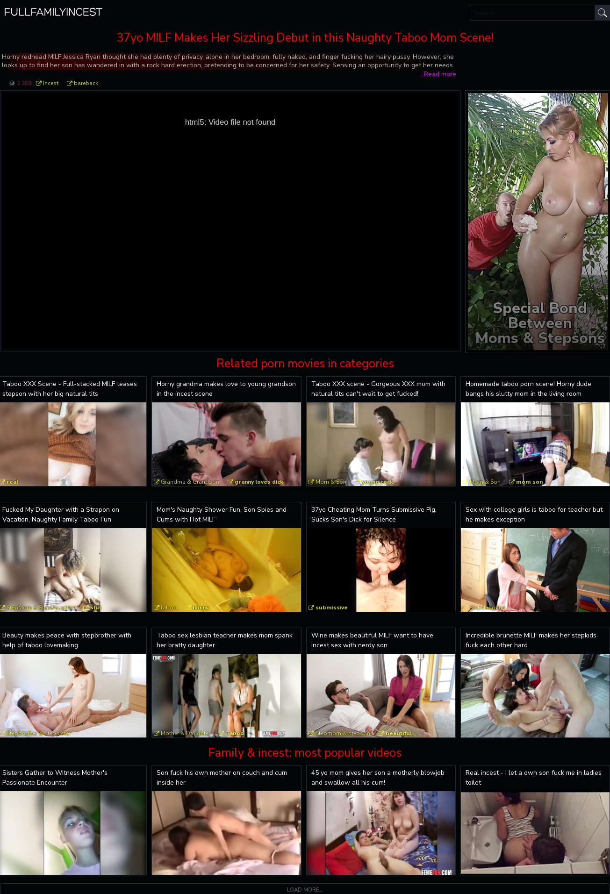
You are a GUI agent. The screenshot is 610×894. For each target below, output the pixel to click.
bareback (86, 83)
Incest (50, 83)
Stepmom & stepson (343, 733)
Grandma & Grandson (190, 482)
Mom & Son (331, 482)
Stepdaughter (487, 607)
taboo (169, 607)
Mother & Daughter (185, 733)
